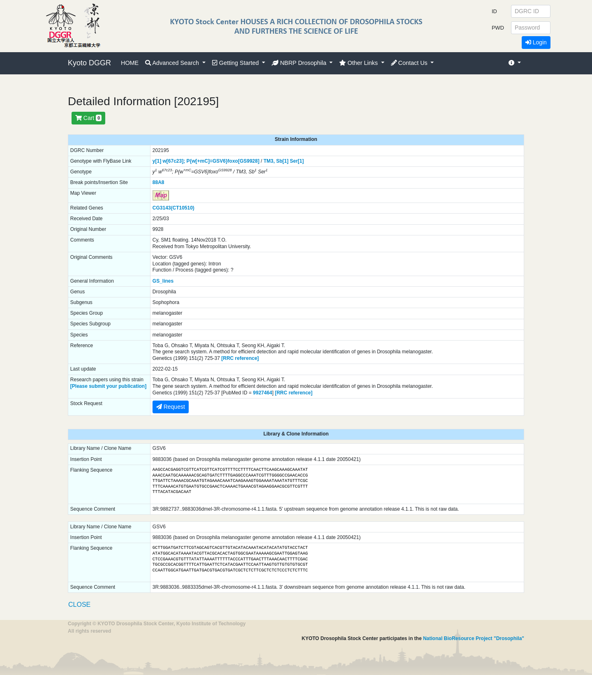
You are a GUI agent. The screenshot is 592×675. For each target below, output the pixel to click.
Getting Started (236, 63)
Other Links (359, 63)
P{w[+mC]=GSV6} (207, 161)
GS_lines (163, 281)
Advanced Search (173, 63)
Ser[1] (297, 161)
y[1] (157, 161)
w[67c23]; (173, 161)
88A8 (158, 182)
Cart (88, 118)
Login (536, 42)
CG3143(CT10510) (173, 208)
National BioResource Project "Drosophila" (473, 638)
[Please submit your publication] (108, 386)
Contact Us (410, 63)
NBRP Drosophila (300, 63)
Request (170, 406)
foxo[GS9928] (243, 161)
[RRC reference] (240, 358)
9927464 (262, 393)
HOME (130, 63)
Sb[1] (282, 161)
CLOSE (79, 604)
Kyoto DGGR (89, 63)
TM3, (269, 161)
